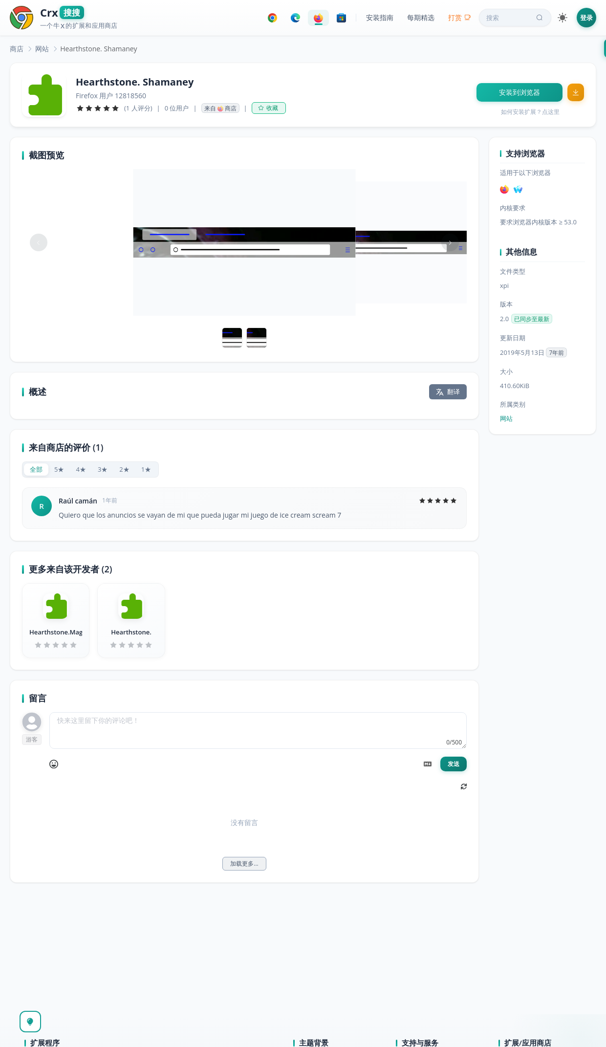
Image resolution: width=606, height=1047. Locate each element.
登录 (586, 17)
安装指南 (379, 17)
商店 (16, 48)
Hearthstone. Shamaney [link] (98, 48)
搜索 (515, 17)
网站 (42, 48)
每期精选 (420, 17)
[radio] (36, 469)
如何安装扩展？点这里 (530, 112)
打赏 (459, 17)
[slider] (98, 108)
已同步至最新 (531, 319)
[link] (16, 48)
